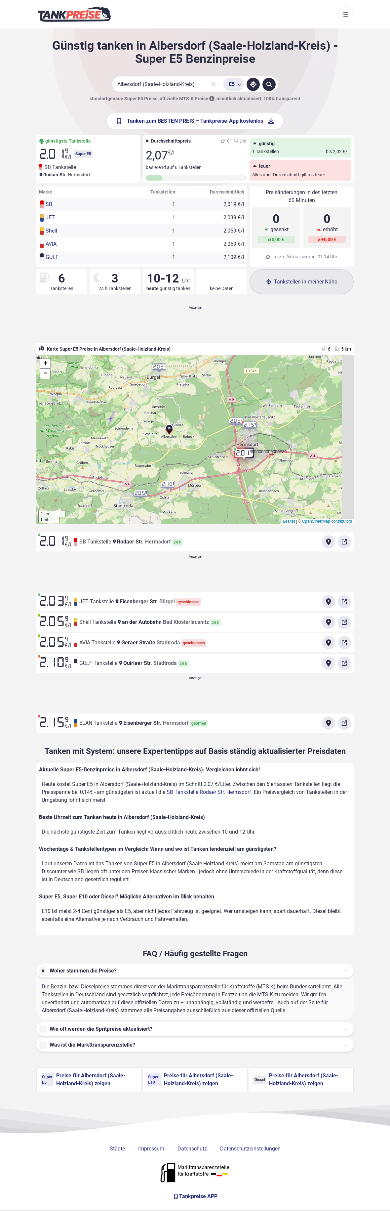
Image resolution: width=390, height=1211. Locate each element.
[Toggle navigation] (346, 14)
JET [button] (50, 217)
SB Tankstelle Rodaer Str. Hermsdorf (209, 792)
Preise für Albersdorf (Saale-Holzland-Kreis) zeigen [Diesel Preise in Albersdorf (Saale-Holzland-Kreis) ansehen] (295, 1079)
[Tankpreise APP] (195, 1196)
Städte (117, 1149)
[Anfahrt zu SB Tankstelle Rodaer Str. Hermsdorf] (328, 541)
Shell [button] (51, 231)
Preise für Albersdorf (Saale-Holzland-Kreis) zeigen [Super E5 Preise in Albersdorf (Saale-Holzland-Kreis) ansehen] (83, 1079)
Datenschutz (192, 1149)
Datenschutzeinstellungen (250, 1149)
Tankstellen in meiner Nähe (301, 282)
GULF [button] (52, 257)
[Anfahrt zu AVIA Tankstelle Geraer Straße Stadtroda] (328, 642)
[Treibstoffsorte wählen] (233, 84)
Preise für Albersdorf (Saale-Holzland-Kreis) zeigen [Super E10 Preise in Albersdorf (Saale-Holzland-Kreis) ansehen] (190, 1079)
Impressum (151, 1149)
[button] (169, 430)
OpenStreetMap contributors (327, 521)
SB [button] (49, 204)
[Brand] (74, 14)
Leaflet (289, 521)
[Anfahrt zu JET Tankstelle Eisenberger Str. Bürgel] (328, 601)
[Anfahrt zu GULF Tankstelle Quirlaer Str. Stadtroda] (328, 663)
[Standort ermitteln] (253, 84)
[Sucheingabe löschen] (213, 84)
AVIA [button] (51, 244)
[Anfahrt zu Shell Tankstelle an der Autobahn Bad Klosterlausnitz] (328, 622)
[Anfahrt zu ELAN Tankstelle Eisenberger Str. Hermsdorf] (328, 723)
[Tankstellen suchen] (269, 84)
